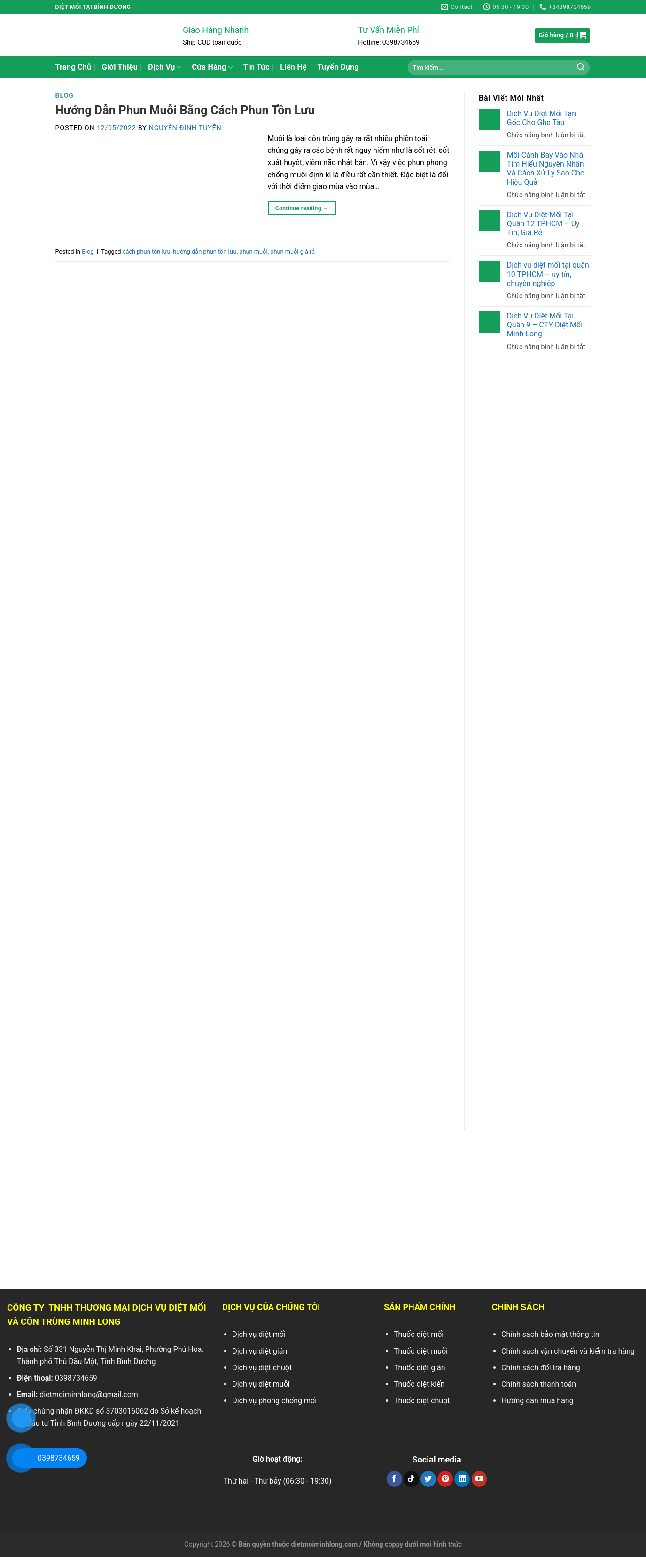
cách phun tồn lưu (147, 251)
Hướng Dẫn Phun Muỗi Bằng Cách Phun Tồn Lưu (185, 110)
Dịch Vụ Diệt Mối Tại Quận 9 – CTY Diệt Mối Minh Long (544, 324)
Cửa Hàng (212, 67)
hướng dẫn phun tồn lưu (204, 251)
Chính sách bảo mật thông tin (550, 1334)
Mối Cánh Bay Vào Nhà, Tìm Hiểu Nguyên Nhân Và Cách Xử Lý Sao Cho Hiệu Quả (545, 169)
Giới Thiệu (120, 67)
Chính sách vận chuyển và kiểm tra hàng (568, 1351)
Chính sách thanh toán (538, 1384)
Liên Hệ (293, 67)
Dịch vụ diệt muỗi (261, 1384)
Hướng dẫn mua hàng (537, 1400)
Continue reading (302, 208)
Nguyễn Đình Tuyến (185, 128)
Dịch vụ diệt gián (259, 1351)
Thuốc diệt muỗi (421, 1351)
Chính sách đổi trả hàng (540, 1367)
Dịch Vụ (164, 67)
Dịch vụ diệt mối (259, 1334)
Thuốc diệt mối (419, 1334)
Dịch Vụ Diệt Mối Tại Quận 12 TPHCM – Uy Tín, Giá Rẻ (542, 223)
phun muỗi (253, 251)
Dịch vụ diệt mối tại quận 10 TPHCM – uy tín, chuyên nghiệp (547, 274)
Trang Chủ (73, 67)
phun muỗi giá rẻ (292, 251)
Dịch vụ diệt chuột (262, 1367)
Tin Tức (256, 67)
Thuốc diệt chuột (422, 1400)
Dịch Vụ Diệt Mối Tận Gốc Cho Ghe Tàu (541, 118)
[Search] (581, 67)
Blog (64, 96)
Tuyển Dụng (338, 67)
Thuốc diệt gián (419, 1367)
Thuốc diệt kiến (419, 1384)
